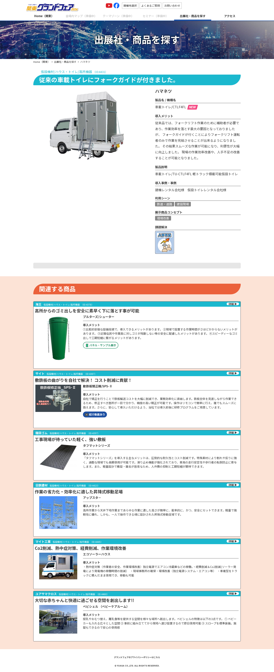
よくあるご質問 (150, 5)
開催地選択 (130, 5)
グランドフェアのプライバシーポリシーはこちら (137, 657)
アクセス (229, 16)
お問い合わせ (172, 5)
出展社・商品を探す (193, 16)
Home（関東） (44, 16)
